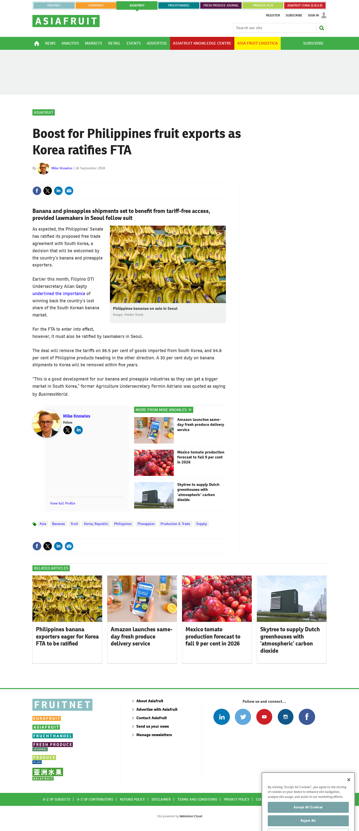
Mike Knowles (61, 168)
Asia (43, 523)
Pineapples (146, 523)
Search (322, 28)
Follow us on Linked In (221, 717)
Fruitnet (54, 5)
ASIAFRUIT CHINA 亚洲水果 (305, 5)
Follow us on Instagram (285, 717)
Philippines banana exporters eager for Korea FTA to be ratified (67, 636)
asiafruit (137, 5)
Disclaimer (161, 799)
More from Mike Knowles (161, 409)
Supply (201, 523)
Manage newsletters (154, 734)
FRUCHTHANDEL (179, 5)
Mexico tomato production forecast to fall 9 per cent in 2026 (200, 457)
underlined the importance (58, 293)
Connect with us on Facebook (307, 717)
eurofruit (96, 5)
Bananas (58, 523)
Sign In (313, 15)
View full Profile (62, 503)
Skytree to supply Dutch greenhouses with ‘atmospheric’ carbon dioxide (198, 492)
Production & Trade (175, 523)
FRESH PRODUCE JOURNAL (221, 5)
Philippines (123, 523)
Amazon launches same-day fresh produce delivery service (200, 424)
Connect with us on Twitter (243, 717)
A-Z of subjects (56, 799)
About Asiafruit (149, 700)
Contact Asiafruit (151, 717)
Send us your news (152, 726)
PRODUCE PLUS (263, 5)
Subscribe (294, 15)
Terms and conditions (197, 799)
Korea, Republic (96, 523)
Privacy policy (236, 799)
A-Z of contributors (95, 799)
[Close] (348, 791)
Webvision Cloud (191, 816)
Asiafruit (43, 112)
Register (273, 15)
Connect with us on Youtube (264, 717)
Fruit (74, 523)
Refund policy (132, 799)
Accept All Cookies (308, 819)
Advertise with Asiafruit (157, 709)
